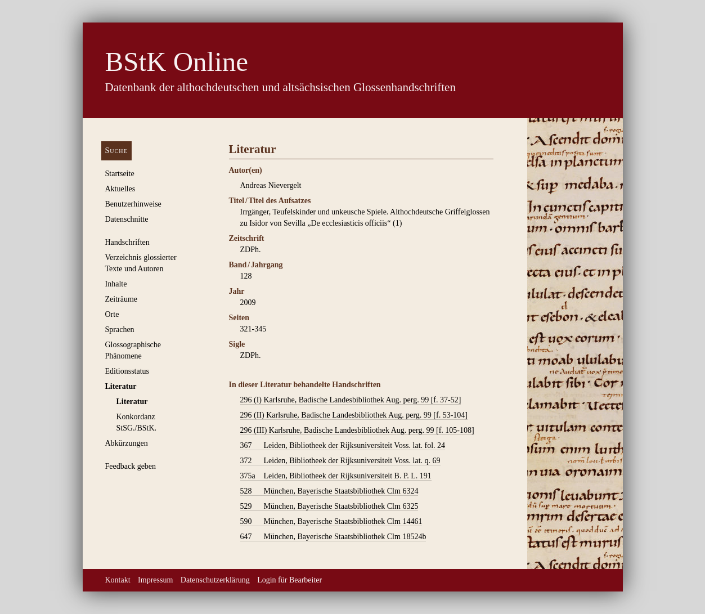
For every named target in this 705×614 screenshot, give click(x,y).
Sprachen (119, 329)
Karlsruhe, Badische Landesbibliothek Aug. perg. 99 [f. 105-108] (357, 430)
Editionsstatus (127, 371)
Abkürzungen (126, 443)
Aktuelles (120, 189)
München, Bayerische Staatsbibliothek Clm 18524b (333, 536)
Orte (112, 314)
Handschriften (127, 242)
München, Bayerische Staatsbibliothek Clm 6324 (329, 491)
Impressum (155, 580)
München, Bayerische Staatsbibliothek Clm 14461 (331, 521)
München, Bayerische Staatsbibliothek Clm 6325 (329, 506)
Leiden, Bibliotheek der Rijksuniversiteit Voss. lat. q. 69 (340, 460)
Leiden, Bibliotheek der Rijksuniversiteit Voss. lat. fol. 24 (343, 445)
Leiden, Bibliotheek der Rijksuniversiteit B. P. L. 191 (336, 476)
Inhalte (116, 284)
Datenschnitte (127, 219)
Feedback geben (130, 466)
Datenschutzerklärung (215, 580)
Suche (116, 150)
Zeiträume (121, 299)
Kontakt (118, 580)
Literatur (121, 386)
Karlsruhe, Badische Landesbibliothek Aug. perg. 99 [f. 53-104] (354, 415)
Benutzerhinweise (133, 204)
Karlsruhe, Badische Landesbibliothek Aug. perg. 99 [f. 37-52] (350, 400)
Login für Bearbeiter (289, 580)
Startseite (119, 173)
